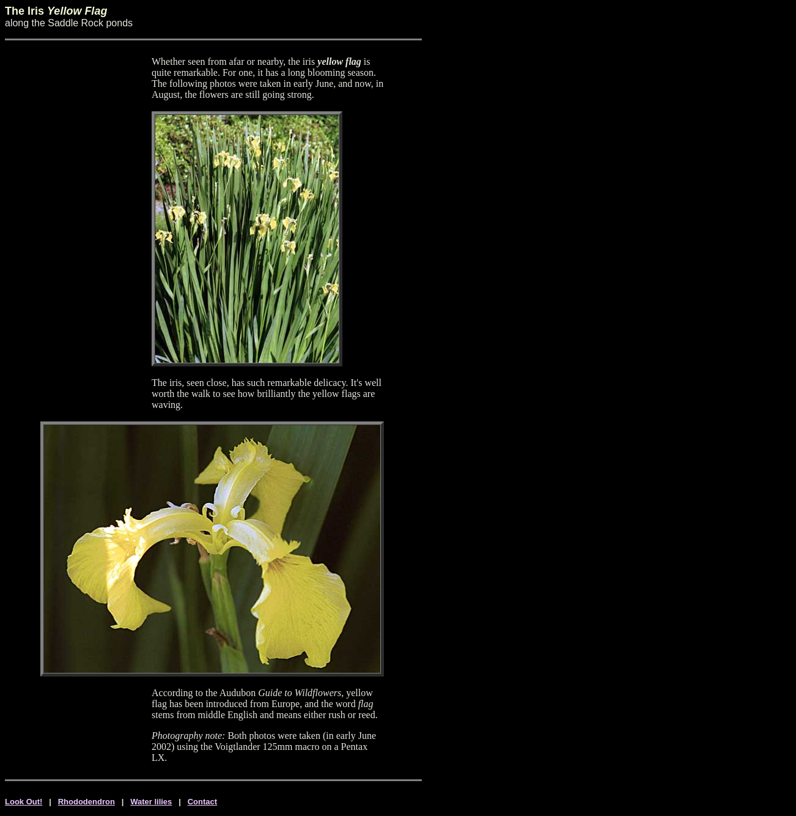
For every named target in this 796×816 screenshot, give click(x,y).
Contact (202, 801)
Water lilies (151, 801)
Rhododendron (86, 801)
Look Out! (23, 801)
